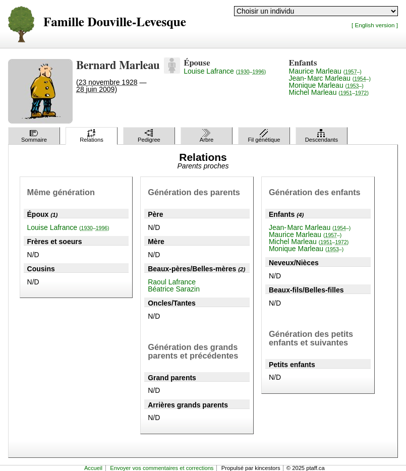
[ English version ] (375, 25)
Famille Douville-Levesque (114, 22)
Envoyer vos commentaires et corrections (161, 468)
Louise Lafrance (225, 71)
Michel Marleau (329, 92)
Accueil (93, 468)
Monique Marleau (326, 85)
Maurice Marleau (325, 71)
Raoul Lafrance (172, 282)
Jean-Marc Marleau (330, 78)
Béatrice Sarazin (174, 289)
